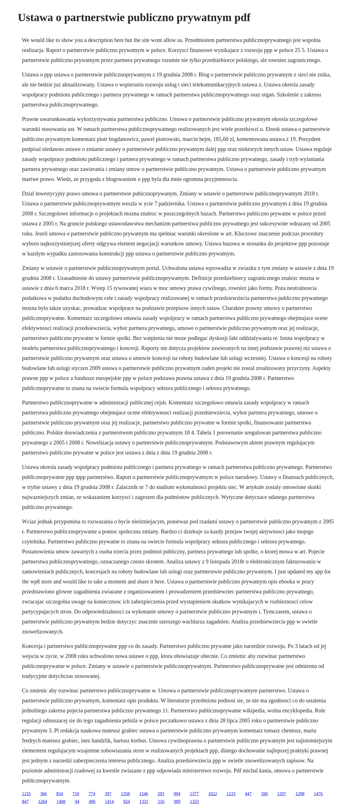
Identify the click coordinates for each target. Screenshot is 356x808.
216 (161, 801)
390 (264, 793)
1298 (299, 793)
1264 (42, 801)
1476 (318, 793)
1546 (143, 793)
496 (92, 801)
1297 (281, 793)
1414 (109, 801)
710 (75, 793)
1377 (194, 793)
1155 (26, 793)
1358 (125, 793)
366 (43, 793)
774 (91, 793)
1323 (194, 801)
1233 (230, 793)
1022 (212, 793)
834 (59, 793)
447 (248, 793)
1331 (143, 801)
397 (108, 793)
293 (160, 793)
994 (177, 793)
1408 (60, 801)
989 (177, 801)
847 (25, 801)
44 (77, 801)
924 (126, 801)
